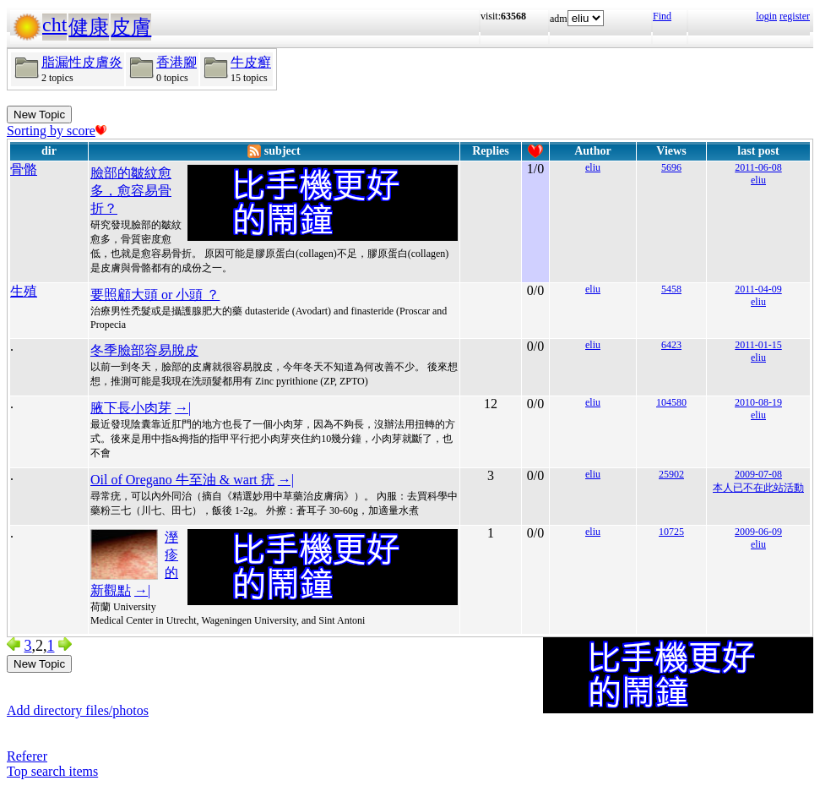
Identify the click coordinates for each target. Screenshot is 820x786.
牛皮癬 (251, 62)
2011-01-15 (758, 345)
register (794, 16)
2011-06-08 (758, 167)
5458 (671, 289)
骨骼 (23, 169)
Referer (27, 756)
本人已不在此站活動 (758, 488)
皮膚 (131, 27)
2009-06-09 (758, 532)
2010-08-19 (758, 402)
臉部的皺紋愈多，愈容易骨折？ (130, 191)
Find (662, 16)
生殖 (23, 291)
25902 (671, 474)
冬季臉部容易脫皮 (144, 350)
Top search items (52, 771)
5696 (671, 167)
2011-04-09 (758, 289)
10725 (671, 532)
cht (54, 24)
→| (183, 408)
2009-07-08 (758, 474)
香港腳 (176, 62)
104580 (671, 402)
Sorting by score (56, 130)
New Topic (39, 114)
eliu (592, 167)
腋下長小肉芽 (130, 408)
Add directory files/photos (78, 710)
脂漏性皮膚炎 (81, 62)
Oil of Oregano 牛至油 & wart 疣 (182, 479)
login (766, 16)
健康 (88, 27)
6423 (671, 345)
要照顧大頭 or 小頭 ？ (155, 294)
